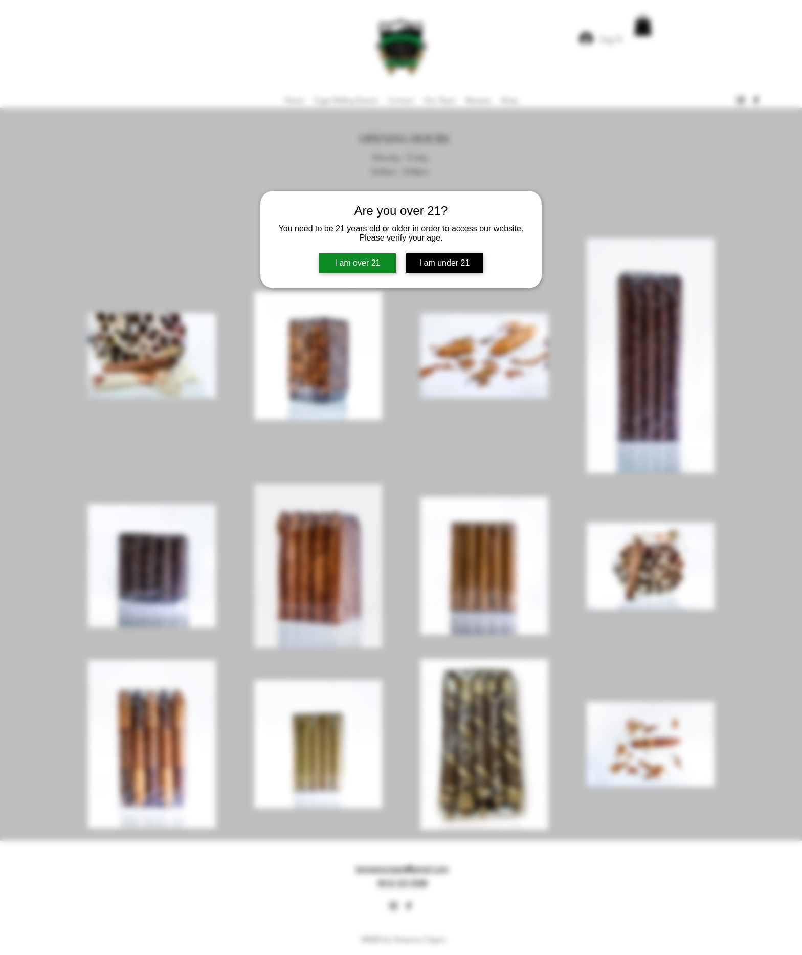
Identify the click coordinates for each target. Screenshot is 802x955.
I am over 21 (358, 262)
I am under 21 (444, 262)
